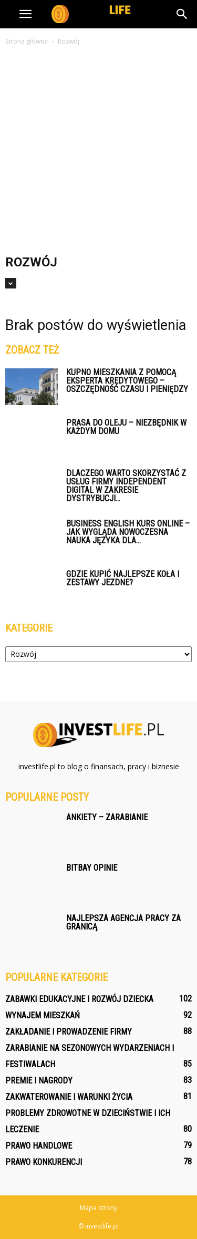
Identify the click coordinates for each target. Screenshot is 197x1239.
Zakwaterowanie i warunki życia (68, 1097)
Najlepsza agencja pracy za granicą (123, 922)
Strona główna (26, 41)
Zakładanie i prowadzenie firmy (68, 1032)
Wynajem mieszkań (42, 1015)
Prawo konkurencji (43, 1162)
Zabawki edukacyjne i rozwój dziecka (79, 999)
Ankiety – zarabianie (107, 817)
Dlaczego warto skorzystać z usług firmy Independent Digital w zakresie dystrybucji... (126, 485)
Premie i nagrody (38, 1081)
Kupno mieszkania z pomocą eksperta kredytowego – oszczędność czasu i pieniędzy (127, 380)
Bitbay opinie (91, 868)
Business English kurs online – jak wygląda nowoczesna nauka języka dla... (128, 532)
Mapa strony (98, 1207)
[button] (182, 14)
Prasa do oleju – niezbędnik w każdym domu (126, 427)
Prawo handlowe (38, 1146)
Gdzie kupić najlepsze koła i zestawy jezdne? (122, 578)
